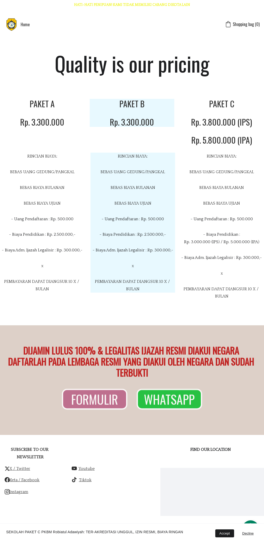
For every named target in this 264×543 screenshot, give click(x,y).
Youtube (86, 468)
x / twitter (20, 468)
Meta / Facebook (23, 480)
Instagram (18, 491)
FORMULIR (94, 400)
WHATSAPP (169, 400)
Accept (224, 533)
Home (25, 24)
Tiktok (85, 480)
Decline (248, 533)
